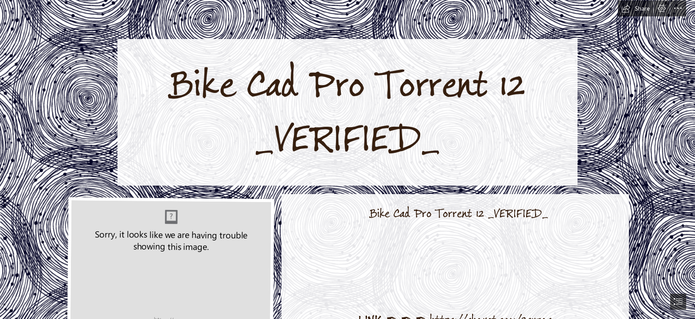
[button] (635, 8)
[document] (347, 159)
